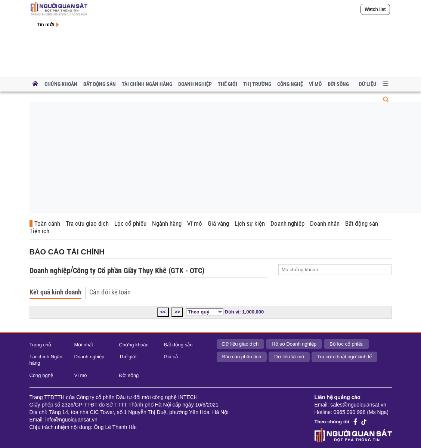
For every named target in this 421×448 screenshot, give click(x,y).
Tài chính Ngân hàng (147, 84)
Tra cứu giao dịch (87, 223)
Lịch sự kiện (250, 223)
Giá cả (171, 356)
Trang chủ (41, 344)
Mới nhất (83, 344)
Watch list (375, 9)
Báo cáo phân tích (241, 356)
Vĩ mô (315, 84)
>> (177, 312)
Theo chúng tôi (332, 421)
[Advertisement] (216, 158)
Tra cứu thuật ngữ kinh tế (344, 356)
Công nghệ (290, 84)
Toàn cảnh (47, 223)
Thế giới (227, 84)
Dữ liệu (367, 84)
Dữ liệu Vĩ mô (289, 356)
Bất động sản (99, 84)
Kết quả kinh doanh (55, 292)
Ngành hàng (167, 223)
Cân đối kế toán (110, 292)
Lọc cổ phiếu (130, 223)
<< (163, 312)
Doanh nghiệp (195, 84)
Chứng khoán (60, 84)
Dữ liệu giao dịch (240, 344)
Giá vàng (218, 223)
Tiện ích (39, 231)
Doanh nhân (325, 223)
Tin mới (45, 24)
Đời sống (338, 84)
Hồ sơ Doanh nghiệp (294, 344)
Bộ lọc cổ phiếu (346, 344)
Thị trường (257, 84)
